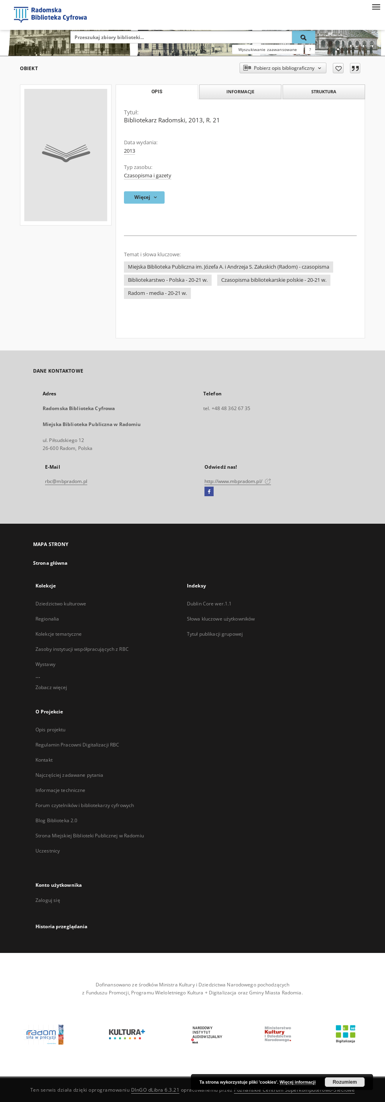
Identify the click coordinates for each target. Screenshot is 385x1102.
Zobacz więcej (51, 687)
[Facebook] (209, 491)
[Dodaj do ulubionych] (338, 68)
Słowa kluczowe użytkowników (221, 618)
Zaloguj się (47, 900)
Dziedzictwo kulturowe (60, 603)
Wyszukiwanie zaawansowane (267, 49)
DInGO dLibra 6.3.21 (155, 1089)
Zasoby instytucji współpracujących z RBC (82, 649)
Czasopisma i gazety (147, 175)
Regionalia (47, 618)
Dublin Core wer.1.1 (209, 603)
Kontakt (44, 759)
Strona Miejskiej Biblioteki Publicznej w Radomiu (89, 835)
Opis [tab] (156, 91)
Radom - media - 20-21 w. (157, 293)
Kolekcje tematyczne (58, 634)
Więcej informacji (298, 1082)
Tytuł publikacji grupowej (215, 634)
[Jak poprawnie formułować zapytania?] (310, 49)
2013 (129, 150)
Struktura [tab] (323, 91)
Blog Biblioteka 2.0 (56, 820)
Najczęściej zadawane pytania (69, 775)
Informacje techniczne (60, 790)
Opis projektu (50, 729)
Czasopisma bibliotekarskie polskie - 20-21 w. (273, 280)
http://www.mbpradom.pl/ (237, 481)
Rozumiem (345, 1082)
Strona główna (50, 563)
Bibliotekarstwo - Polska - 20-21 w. (168, 280)
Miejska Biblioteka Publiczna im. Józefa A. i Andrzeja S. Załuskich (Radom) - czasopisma (228, 266)
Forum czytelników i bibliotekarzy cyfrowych (84, 805)
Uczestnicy (47, 850)
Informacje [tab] (240, 91)
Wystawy (45, 664)
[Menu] (376, 6)
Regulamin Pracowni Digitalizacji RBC (77, 744)
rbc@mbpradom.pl (66, 481)
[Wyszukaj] (303, 37)
